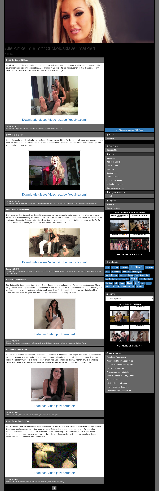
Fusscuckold (30, 271)
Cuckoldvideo (83, 203)
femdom (123, 275)
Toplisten (111, 201)
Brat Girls (110, 204)
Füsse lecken (39, 271)
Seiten (110, 135)
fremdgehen (144, 275)
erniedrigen (136, 272)
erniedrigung (111, 275)
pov (56, 128)
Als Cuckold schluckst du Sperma (120, 365)
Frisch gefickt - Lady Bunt (117, 383)
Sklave (76, 203)
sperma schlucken (128, 286)
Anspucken (111, 158)
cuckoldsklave (41, 128)
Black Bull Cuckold (114, 162)
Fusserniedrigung (59, 271)
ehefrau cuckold (36, 343)
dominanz (126, 272)
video (16, 415)
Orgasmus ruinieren (114, 180)
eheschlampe (25, 343)
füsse (60, 128)
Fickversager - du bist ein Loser (119, 372)
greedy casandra (122, 279)
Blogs (110, 154)
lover (53, 128)
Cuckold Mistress (113, 208)
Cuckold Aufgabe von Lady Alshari (120, 376)
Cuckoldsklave (68, 203)
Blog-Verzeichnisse (116, 192)
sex (30, 415)
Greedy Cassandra (42, 203)
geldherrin (110, 279)
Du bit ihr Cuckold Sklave (17, 60)
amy (107, 267)
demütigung (116, 272)
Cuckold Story (112, 166)
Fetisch (109, 196)
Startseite (110, 138)
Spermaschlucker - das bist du (119, 391)
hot (140, 279)
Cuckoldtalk (93, 203)
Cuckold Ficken (81, 343)
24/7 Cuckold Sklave (15, 135)
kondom (109, 283)
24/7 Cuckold (57, 203)
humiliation (148, 279)
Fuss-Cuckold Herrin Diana (17, 210)
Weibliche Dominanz (115, 184)
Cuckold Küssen (11, 273)
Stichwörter (112, 262)
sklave (108, 286)
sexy (149, 283)
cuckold (32, 128)
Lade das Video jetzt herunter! (54, 334)
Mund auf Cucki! (113, 380)
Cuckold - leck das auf (115, 368)
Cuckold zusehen (95, 271)
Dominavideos (112, 173)
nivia (27, 128)
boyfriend (124, 267)
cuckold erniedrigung (60, 343)
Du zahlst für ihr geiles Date (18, 421)
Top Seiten (112, 146)
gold (56, 415)
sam (27, 482)
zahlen (17, 482)
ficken (54, 482)
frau (20, 415)
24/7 (51, 203)
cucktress (149, 267)
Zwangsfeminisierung (115, 188)
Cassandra (31, 203)
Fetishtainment (20, 271)
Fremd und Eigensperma (116, 357)
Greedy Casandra (21, 203)
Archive (111, 294)
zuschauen (35, 415)
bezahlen (115, 267)
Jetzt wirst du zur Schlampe (118, 387)
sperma (116, 286)
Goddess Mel (112, 150)
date (49, 482)
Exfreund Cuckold (83, 271)
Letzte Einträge (114, 353)
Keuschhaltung (112, 177)
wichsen (140, 286)
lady (24, 128)
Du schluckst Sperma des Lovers (120, 361)
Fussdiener (48, 271)
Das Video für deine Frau (16, 349)
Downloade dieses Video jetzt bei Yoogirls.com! (54, 119)
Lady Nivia (18, 128)
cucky (62, 482)
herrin (48, 128)
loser (122, 283)
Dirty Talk (110, 169)
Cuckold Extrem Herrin (16, 280)
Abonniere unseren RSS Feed (129, 130)
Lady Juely (71, 343)
